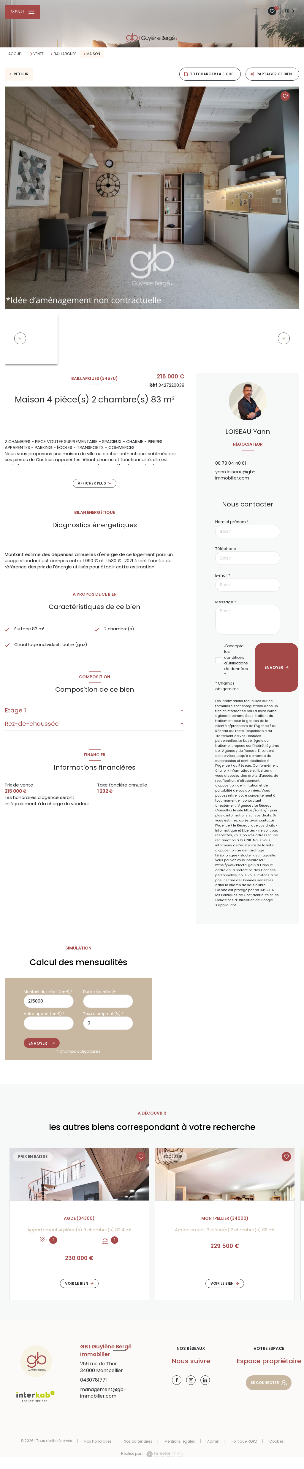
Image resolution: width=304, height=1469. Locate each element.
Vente (38, 54)
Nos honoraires (98, 1441)
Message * (225, 602)
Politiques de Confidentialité (245, 895)
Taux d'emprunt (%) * (103, 1013)
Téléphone (225, 548)
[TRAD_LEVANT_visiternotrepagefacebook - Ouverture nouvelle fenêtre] (176, 1380)
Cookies (276, 1441)
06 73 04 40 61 (230, 463)
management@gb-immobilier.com (103, 1392)
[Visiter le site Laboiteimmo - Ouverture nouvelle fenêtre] (163, 1454)
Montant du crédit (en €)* (48, 991)
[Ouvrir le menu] (22, 12)
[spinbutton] (108, 1023)
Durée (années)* (99, 991)
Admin (213, 1441)
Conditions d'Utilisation (234, 900)
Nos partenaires (138, 1441)
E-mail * (222, 575)
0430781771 (93, 1380)
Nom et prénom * (231, 521)
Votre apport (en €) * (44, 1013)
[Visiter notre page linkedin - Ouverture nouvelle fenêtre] (205, 1380)
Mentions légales (179, 1441)
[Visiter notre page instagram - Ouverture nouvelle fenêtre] (191, 1380)
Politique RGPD (244, 1441)
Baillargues (65, 54)
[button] (284, 338)
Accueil (15, 53)
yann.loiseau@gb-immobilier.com (235, 475)
